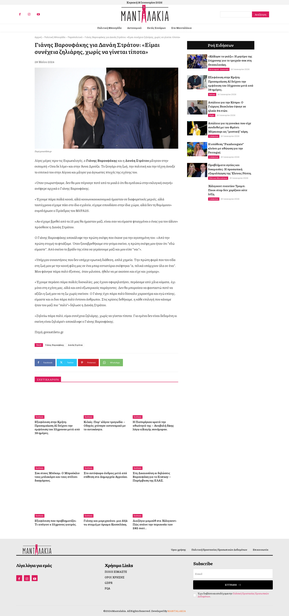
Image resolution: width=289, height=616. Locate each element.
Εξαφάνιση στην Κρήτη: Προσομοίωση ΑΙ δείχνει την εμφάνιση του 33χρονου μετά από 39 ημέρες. (57, 427)
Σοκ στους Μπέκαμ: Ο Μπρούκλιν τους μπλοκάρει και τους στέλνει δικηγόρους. (57, 476)
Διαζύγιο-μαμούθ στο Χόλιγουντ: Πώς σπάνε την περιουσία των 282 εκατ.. (155, 524)
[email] (233, 574)
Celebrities (213, 136)
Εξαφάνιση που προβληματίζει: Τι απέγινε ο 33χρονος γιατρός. (56, 522)
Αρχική (38, 37)
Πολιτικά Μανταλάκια (218, 178)
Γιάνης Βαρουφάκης (54, 345)
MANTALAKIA (177, 611)
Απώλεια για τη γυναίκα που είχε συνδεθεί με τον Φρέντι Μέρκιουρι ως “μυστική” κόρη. (229, 127)
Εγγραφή (233, 585)
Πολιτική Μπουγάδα (54, 37)
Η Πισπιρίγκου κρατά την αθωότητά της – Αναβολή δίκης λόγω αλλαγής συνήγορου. (153, 425)
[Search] (260, 14)
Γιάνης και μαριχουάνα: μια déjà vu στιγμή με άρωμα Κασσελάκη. (105, 522)
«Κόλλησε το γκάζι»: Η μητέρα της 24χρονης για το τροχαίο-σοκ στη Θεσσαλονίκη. (230, 60)
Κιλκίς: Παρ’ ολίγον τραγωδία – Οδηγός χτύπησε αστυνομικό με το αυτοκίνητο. (105, 425)
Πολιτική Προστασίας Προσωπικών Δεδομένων (233, 595)
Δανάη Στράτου (75, 345)
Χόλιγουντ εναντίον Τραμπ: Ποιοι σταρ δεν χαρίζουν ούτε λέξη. (227, 190)
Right (211, 115)
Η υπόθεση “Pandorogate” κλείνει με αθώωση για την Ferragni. (226, 148)
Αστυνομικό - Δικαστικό (218, 69)
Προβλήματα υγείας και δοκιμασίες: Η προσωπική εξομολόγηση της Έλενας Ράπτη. (230, 169)
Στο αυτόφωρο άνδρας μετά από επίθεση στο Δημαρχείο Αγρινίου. (106, 475)
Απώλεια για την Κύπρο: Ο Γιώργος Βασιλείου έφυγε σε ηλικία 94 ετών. (227, 106)
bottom (39, 416)
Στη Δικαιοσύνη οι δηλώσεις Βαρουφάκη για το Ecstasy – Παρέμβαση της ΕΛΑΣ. (152, 476)
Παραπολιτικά (75, 37)
